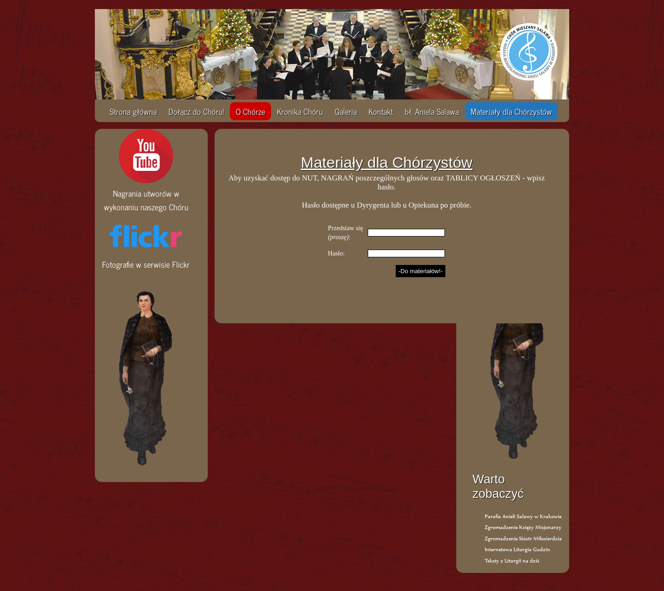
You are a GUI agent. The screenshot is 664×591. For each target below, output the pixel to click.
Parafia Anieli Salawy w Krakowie (523, 516)
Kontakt (381, 111)
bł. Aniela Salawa (432, 111)
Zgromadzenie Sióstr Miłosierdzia (523, 538)
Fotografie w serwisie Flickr (146, 257)
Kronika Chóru (300, 111)
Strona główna (133, 111)
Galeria (346, 111)
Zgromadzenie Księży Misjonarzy (523, 527)
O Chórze (250, 111)
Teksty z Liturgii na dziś (512, 560)
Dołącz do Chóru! (196, 111)
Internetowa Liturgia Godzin (517, 549)
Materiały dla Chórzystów (511, 111)
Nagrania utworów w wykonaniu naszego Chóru (146, 193)
